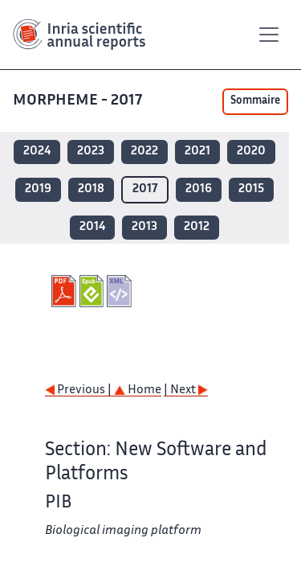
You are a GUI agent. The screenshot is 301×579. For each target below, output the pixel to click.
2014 (92, 227)
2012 (196, 227)
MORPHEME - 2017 (79, 101)
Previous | (79, 390)
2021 (197, 151)
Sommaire (255, 101)
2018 (91, 189)
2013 (144, 227)
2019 (38, 189)
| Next (186, 390)
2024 (37, 151)
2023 (90, 151)
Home (137, 390)
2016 (198, 189)
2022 (144, 151)
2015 (251, 189)
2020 (251, 151)
